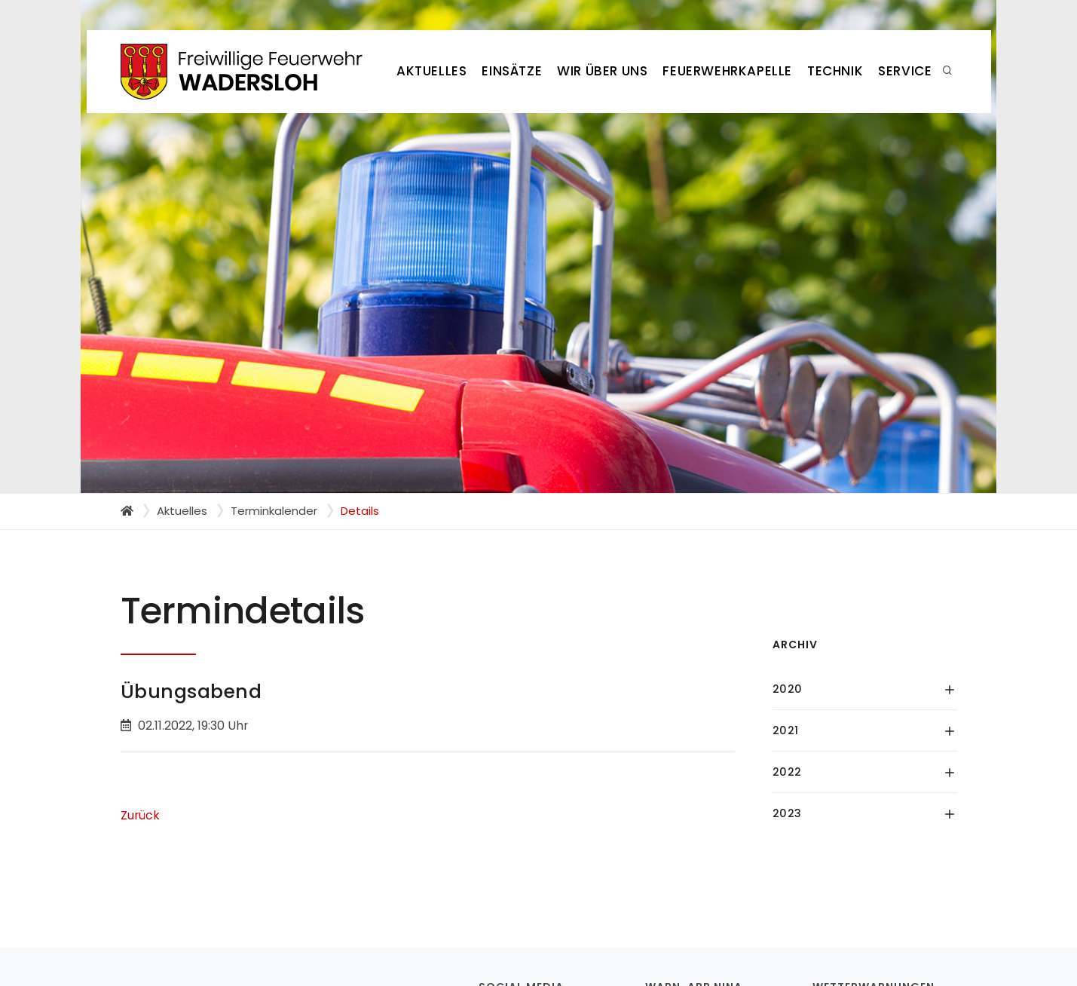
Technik (835, 71)
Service (905, 71)
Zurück (140, 815)
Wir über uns (602, 71)
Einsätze (512, 71)
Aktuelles (431, 71)
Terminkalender (274, 511)
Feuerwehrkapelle (727, 71)
